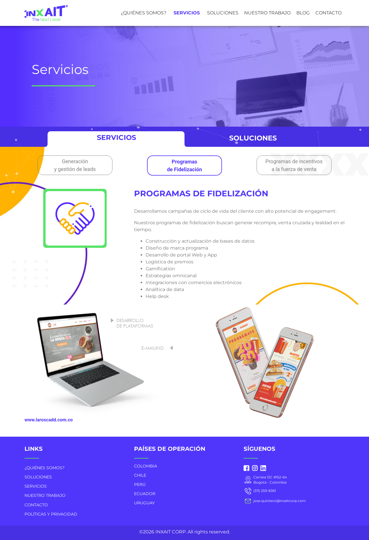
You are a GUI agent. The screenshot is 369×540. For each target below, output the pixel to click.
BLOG (303, 13)
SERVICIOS (187, 13)
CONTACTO (328, 13)
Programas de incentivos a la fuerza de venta (294, 165)
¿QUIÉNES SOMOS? (143, 13)
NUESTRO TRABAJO (267, 13)
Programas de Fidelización (184, 165)
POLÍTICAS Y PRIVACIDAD (51, 514)
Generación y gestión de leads (75, 165)
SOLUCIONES (222, 13)
